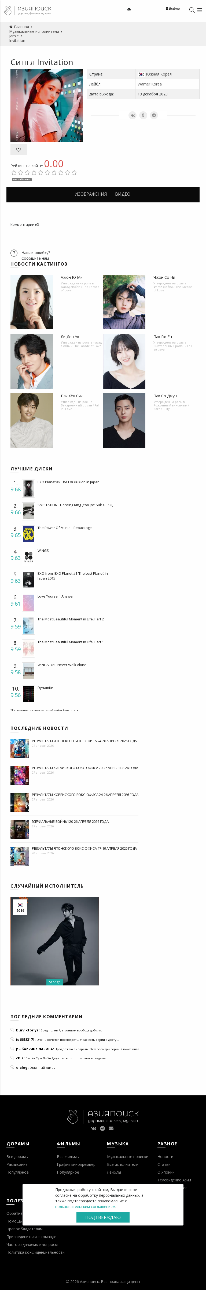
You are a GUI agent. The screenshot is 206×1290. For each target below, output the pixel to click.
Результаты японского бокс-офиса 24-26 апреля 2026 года (84, 740)
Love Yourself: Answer (56, 596)
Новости (165, 1156)
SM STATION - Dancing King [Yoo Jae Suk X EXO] (75, 504)
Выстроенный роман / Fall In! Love (172, 347)
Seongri (55, 982)
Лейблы (114, 1172)
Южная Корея (159, 74)
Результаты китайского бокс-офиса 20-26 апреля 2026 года (85, 767)
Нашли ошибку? (35, 252)
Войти (173, 8)
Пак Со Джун (165, 395)
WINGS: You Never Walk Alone (62, 664)
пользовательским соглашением (85, 1206)
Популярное (17, 1172)
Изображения (91, 194)
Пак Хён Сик (72, 395)
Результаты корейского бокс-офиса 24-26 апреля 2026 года (85, 794)
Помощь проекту (22, 1221)
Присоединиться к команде (31, 1236)
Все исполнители (122, 1164)
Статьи (164, 1164)
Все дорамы (17, 1156)
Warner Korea (150, 84)
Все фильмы (68, 1156)
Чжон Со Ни (164, 277)
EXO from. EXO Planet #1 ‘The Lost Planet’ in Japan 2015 (73, 576)
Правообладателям (24, 1228)
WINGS (43, 550)
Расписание (17, 1164)
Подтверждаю (103, 1217)
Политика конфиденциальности (35, 1252)
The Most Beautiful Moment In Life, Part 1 (71, 641)
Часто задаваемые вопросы (32, 1244)
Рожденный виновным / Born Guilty (171, 407)
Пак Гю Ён (162, 336)
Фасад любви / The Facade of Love (80, 288)
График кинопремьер (76, 1164)
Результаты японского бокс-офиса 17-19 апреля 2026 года (84, 848)
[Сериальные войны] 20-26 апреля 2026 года (70, 821)
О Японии (166, 1172)
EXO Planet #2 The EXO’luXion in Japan (69, 482)
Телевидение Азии (174, 1179)
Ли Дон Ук (70, 336)
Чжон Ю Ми (72, 277)
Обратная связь (21, 1213)
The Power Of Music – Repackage (65, 527)
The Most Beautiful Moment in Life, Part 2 (71, 619)
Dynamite (45, 687)
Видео (122, 194)
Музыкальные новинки (127, 1156)
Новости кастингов (39, 264)
